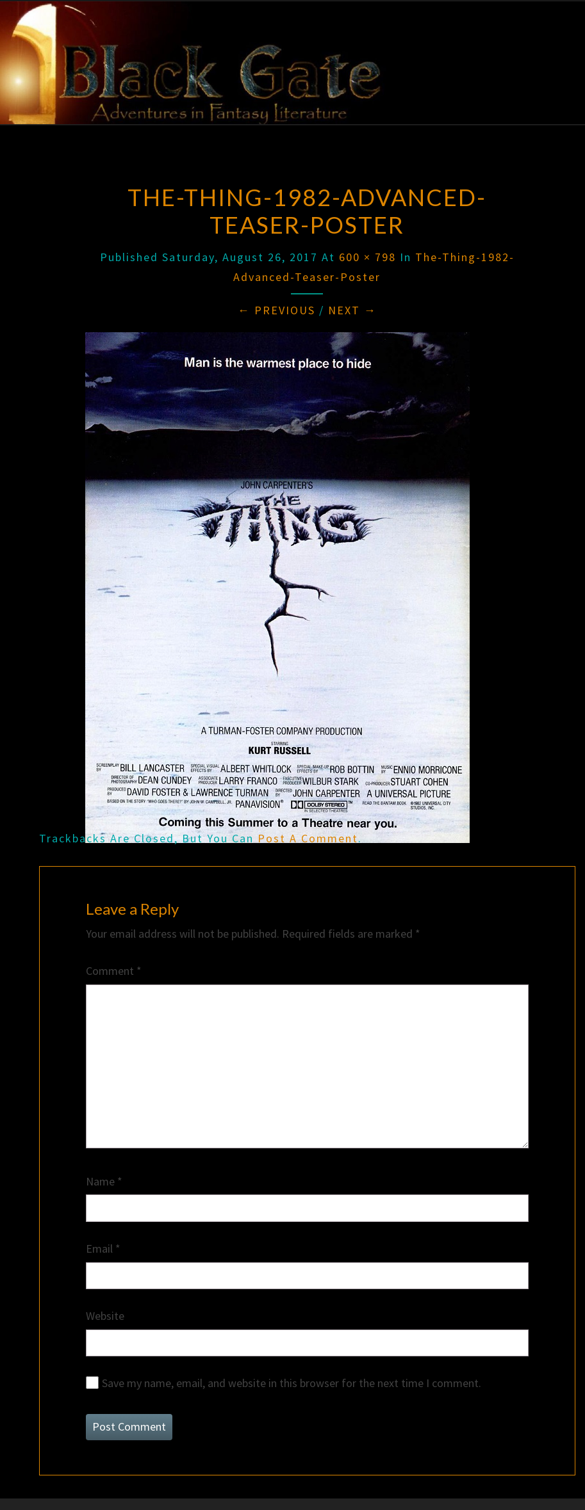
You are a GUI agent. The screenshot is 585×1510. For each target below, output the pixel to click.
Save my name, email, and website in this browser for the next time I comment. (291, 1383)
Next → (352, 310)
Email (103, 1248)
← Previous (276, 310)
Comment (114, 970)
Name (104, 1181)
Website (105, 1315)
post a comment (308, 838)
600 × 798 (367, 257)
